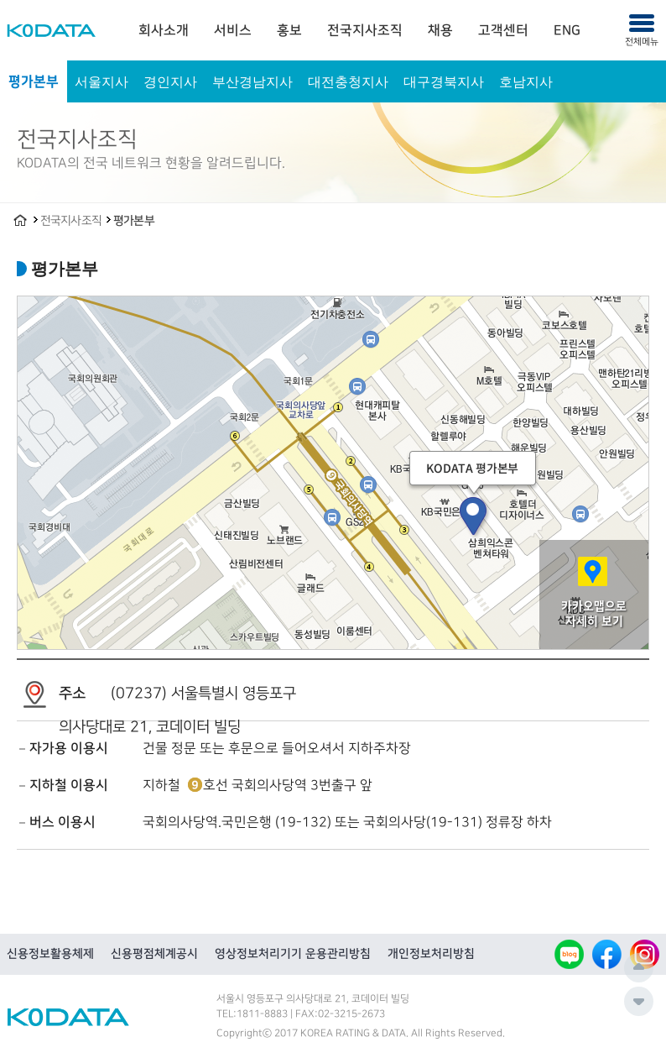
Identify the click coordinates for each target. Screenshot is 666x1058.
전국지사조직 (365, 30)
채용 (440, 30)
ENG (567, 30)
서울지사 (101, 81)
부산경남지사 (252, 81)
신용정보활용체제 (50, 954)
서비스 (233, 30)
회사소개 (163, 30)
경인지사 (170, 81)
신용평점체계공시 (154, 954)
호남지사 (526, 81)
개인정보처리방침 (431, 954)
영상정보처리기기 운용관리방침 (293, 954)
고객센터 (503, 30)
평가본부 (33, 81)
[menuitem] (163, 30)
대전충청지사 (348, 81)
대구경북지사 (443, 81)
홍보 (289, 30)
